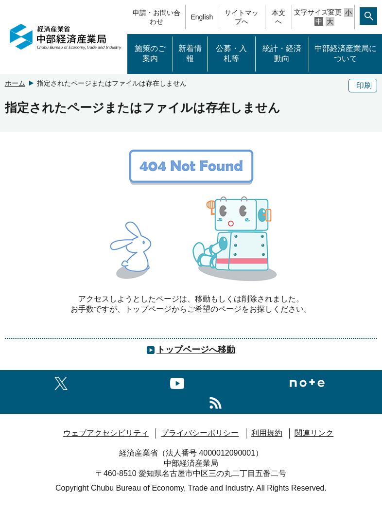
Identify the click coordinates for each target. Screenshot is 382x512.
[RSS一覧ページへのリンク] (215, 401)
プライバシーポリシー (200, 433)
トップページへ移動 (195, 349)
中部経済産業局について (345, 53)
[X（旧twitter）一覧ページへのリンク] (61, 381)
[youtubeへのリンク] (177, 381)
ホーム (15, 83)
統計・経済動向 (281, 53)
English (202, 17)
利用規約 (266, 433)
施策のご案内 (150, 53)
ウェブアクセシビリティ (106, 433)
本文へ (278, 17)
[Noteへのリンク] (307, 381)
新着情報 (190, 53)
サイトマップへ (242, 17)
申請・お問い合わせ (156, 17)
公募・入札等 (231, 53)
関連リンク (314, 433)
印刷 (364, 85)
